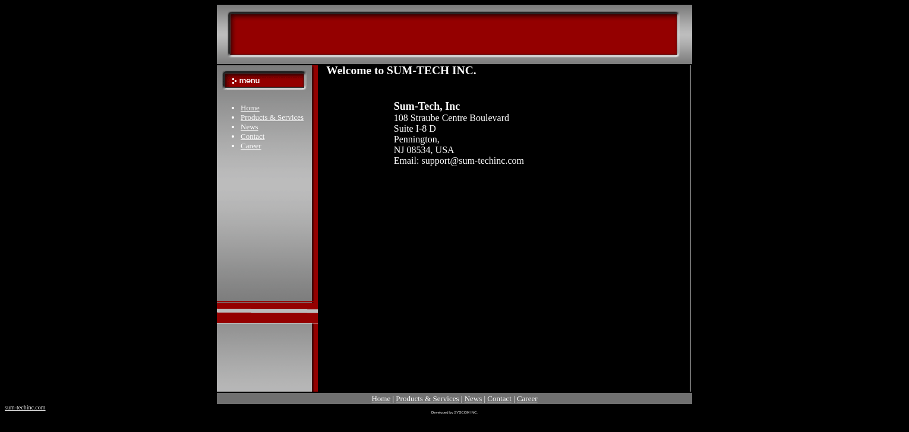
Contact (252, 136)
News (249, 126)
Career (251, 145)
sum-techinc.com (25, 407)
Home (250, 107)
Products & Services (272, 117)
